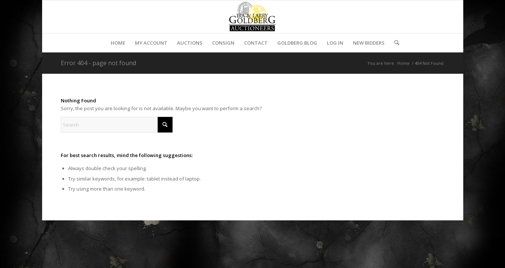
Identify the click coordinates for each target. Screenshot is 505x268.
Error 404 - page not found (98, 63)
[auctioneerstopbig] (252, 16)
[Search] (394, 43)
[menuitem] (118, 43)
